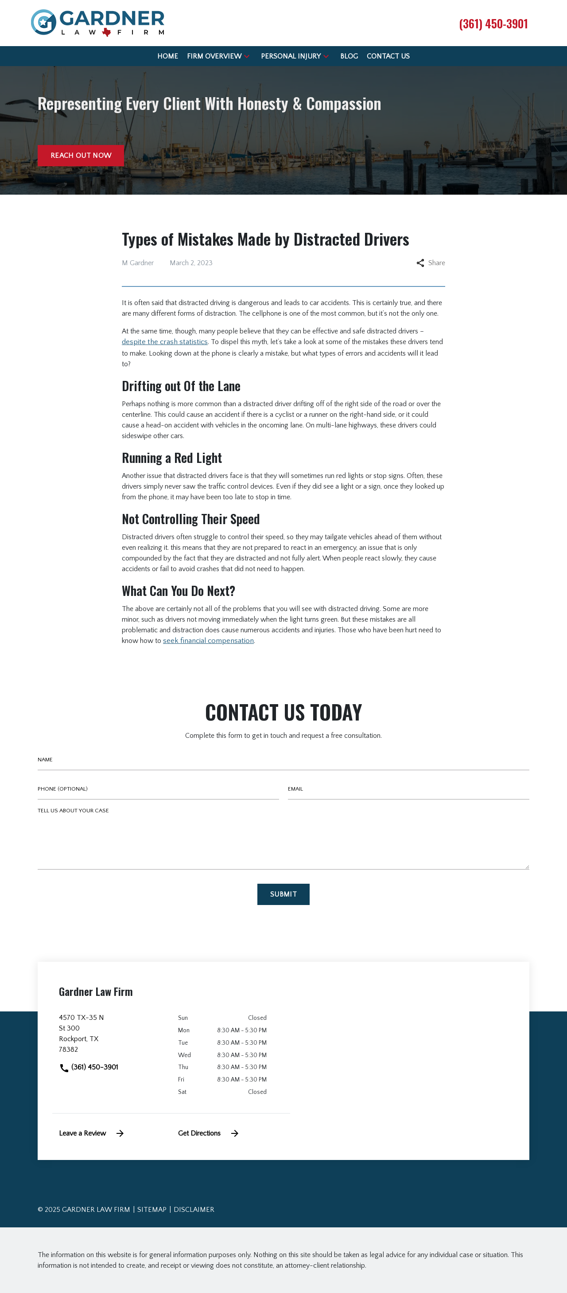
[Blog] (349, 56)
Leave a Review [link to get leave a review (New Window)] (92, 1133)
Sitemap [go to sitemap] (152, 1210)
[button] (246, 56)
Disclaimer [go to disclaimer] (194, 1210)
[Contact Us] (388, 56)
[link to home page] (97, 23)
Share (430, 263)
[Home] (167, 56)
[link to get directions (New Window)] (112, 1037)
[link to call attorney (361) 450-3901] (493, 23)
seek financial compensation (208, 641)
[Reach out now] (81, 155)
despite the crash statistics (165, 342)
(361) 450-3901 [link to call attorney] (88, 1067)
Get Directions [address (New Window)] (209, 1133)
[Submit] (283, 894)
